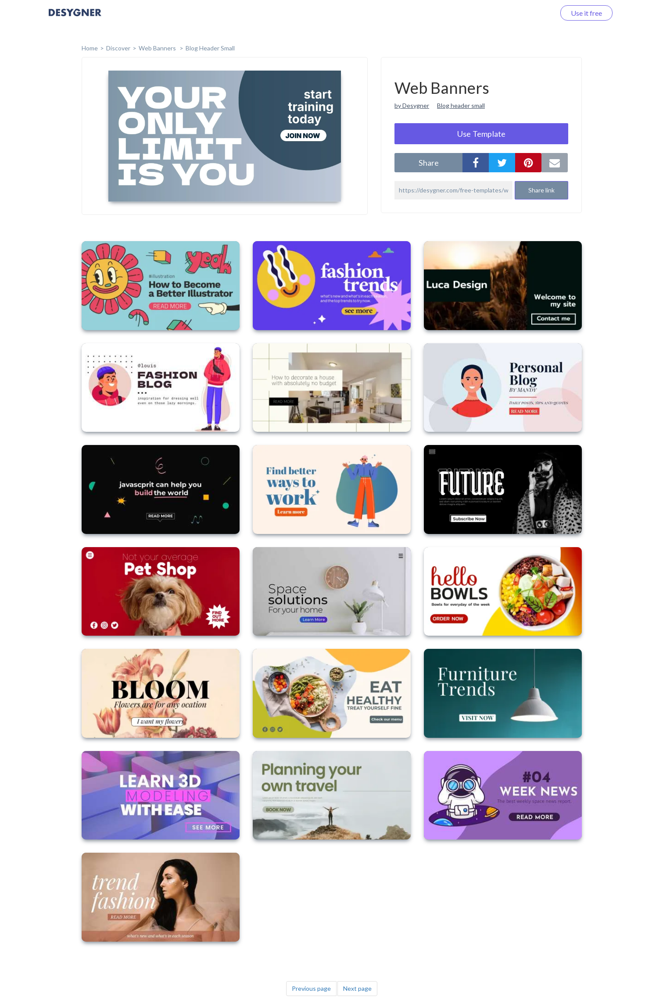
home (90, 48)
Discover (118, 48)
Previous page (311, 988)
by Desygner (411, 105)
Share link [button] (541, 190)
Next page (357, 988)
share (429, 162)
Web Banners (158, 48)
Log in (535, 13)
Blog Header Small (210, 48)
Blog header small (461, 105)
